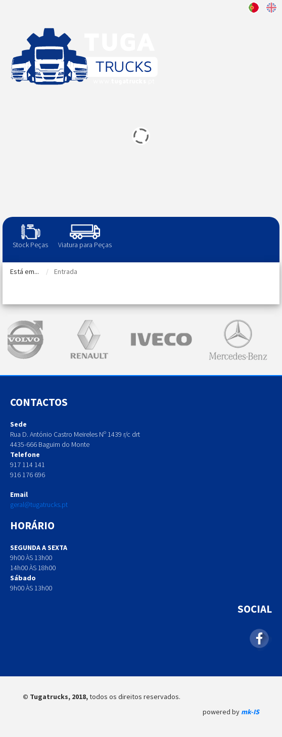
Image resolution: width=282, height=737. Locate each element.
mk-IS (250, 711)
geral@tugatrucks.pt (39, 504)
